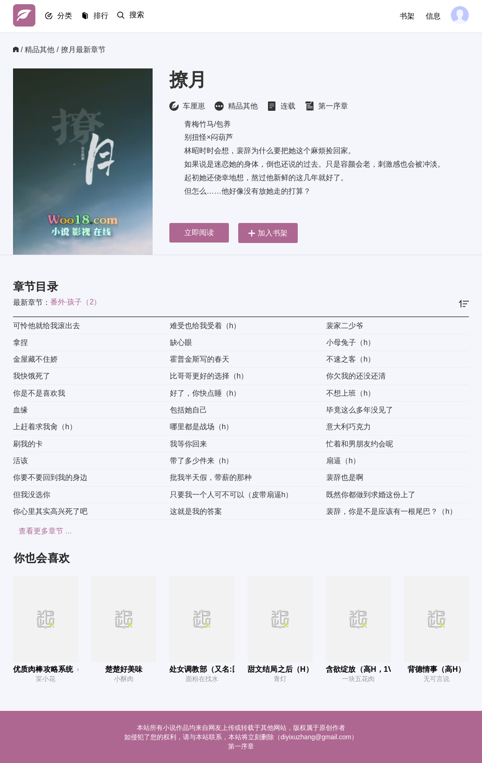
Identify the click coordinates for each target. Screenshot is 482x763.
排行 (106, 16)
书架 (404, 16)
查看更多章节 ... (39, 531)
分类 (67, 16)
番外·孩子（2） (75, 302)
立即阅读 (199, 232)
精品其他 (39, 50)
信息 (430, 16)
